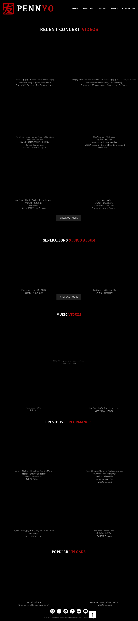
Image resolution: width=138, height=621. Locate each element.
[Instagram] (52, 611)
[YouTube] (85, 611)
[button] (114, 8)
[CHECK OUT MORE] (68, 218)
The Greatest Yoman (45, 85)
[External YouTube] (34, 58)
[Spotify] (65, 611)
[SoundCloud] (79, 611)
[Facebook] (59, 611)
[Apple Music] (72, 611)
